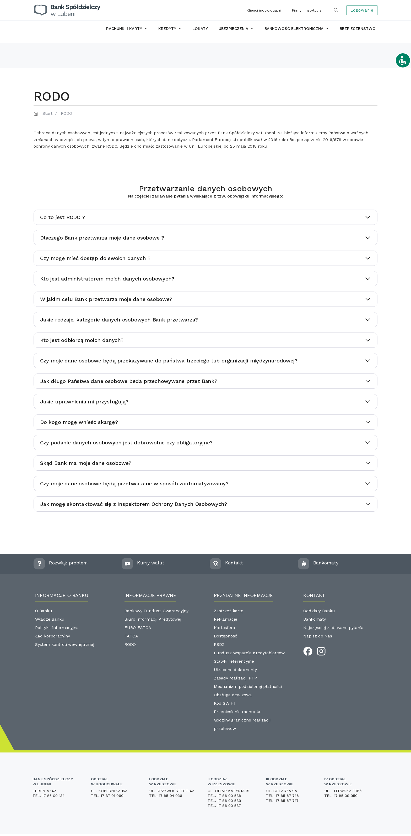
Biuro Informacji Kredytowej (153, 619)
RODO (130, 644)
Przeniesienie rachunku (238, 711)
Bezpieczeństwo (358, 28)
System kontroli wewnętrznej (64, 644)
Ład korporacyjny (52, 636)
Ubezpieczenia (236, 28)
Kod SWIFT (225, 703)
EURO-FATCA (138, 627)
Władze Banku (49, 619)
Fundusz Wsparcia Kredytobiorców (249, 652)
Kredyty (170, 28)
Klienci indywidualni (263, 10)
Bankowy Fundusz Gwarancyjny (156, 610)
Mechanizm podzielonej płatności (248, 686)
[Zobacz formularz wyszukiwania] (337, 10)
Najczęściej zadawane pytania (333, 627)
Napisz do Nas (317, 636)
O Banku (43, 610)
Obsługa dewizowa (233, 694)
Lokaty (200, 28)
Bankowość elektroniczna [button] (296, 28)
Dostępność (225, 636)
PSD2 (219, 644)
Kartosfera (224, 627)
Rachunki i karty (127, 28)
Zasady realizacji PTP (235, 678)
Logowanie (362, 10)
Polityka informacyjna (57, 627)
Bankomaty (314, 619)
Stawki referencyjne (234, 661)
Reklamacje (225, 619)
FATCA (131, 636)
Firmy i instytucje (307, 10)
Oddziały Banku (319, 610)
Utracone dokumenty (235, 669)
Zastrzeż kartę (228, 610)
